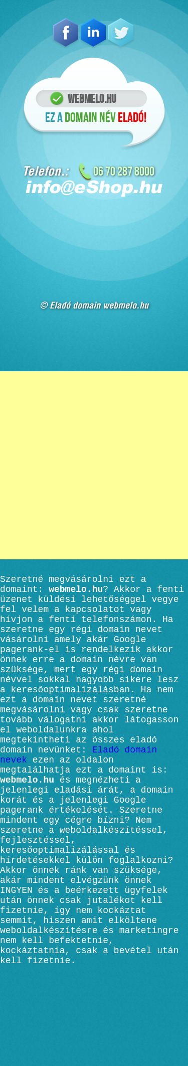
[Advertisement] (94, 465)
